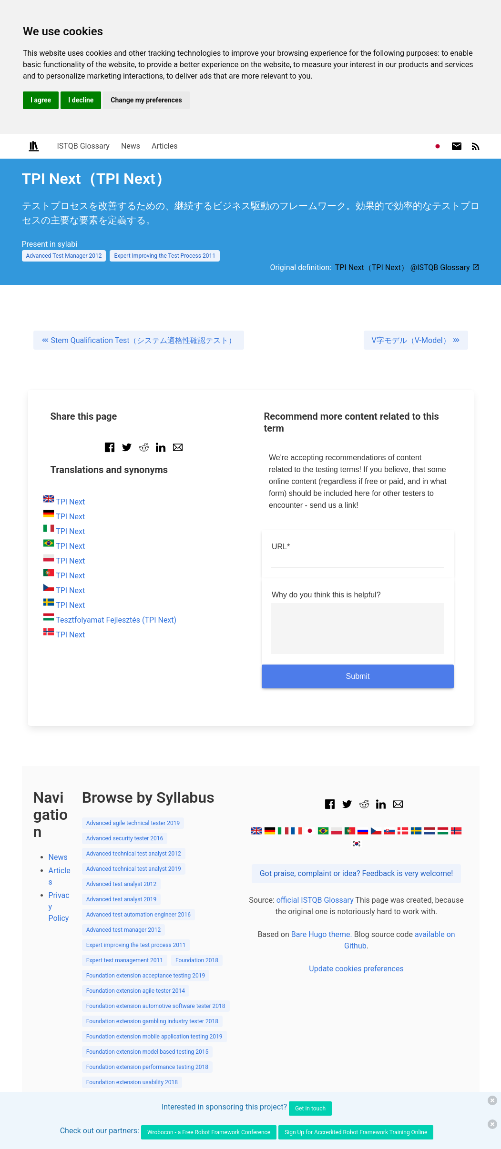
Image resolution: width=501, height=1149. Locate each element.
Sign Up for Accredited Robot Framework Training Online (356, 1132)
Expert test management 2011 (124, 960)
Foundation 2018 (196, 960)
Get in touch (310, 1108)
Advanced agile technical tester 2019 (133, 823)
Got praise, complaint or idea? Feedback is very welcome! (356, 873)
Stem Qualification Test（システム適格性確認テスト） (138, 340)
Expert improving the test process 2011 (136, 945)
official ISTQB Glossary (315, 900)
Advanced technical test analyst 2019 (133, 869)
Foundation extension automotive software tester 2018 (155, 1006)
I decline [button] (80, 100)
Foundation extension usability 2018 (132, 1082)
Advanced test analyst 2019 (121, 899)
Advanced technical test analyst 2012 (133, 853)
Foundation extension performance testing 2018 (147, 1067)
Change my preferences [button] (146, 100)
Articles (164, 146)
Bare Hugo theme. (321, 934)
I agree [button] (41, 100)
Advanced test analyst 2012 (121, 884)
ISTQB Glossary (83, 146)
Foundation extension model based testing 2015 (147, 1051)
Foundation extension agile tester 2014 (135, 991)
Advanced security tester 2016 (125, 838)
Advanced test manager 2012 (123, 930)
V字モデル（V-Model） (416, 340)
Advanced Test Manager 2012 (64, 255)
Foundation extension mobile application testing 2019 (154, 1036)
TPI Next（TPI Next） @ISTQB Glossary (407, 267)
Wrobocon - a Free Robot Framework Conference (208, 1132)
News (130, 146)
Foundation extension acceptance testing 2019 (145, 975)
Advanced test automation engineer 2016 (138, 914)
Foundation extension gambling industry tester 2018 (152, 1021)
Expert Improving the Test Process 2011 (164, 255)
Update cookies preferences (356, 968)
